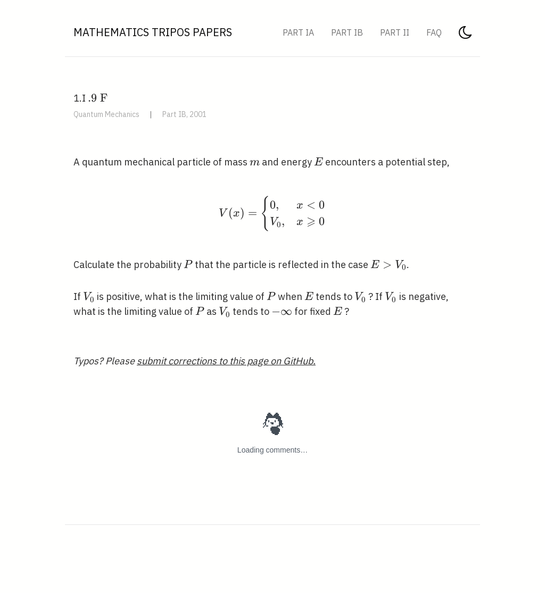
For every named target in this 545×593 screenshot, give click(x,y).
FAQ (434, 32)
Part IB (347, 32)
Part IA (298, 32)
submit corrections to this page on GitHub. (226, 361)
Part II (394, 32)
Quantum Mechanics (106, 114)
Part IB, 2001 (184, 114)
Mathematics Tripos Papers (152, 32)
